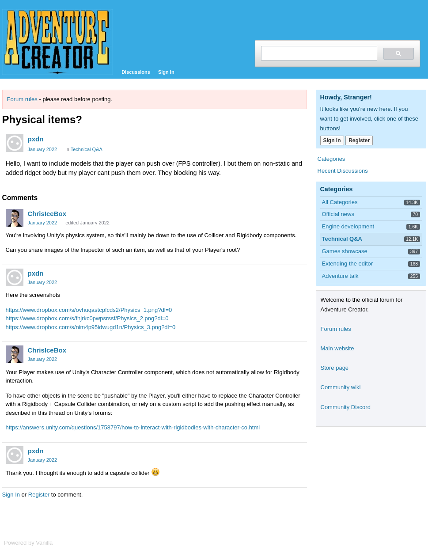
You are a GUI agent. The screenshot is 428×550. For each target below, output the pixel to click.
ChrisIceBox (47, 213)
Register (38, 494)
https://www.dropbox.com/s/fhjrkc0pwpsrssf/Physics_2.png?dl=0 (87, 318)
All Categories (340, 202)
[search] (318, 53)
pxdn (36, 139)
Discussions (135, 72)
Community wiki (341, 387)
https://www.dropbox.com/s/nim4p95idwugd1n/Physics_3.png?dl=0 (91, 327)
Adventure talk (340, 276)
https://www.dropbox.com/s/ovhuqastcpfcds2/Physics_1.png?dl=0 (89, 310)
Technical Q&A (86, 149)
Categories (331, 159)
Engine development (348, 226)
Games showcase (344, 251)
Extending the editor (347, 263)
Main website (337, 348)
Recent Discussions (343, 170)
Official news (338, 214)
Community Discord (346, 407)
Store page (335, 367)
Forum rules (22, 99)
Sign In (166, 72)
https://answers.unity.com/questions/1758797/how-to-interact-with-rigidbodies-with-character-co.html (133, 427)
